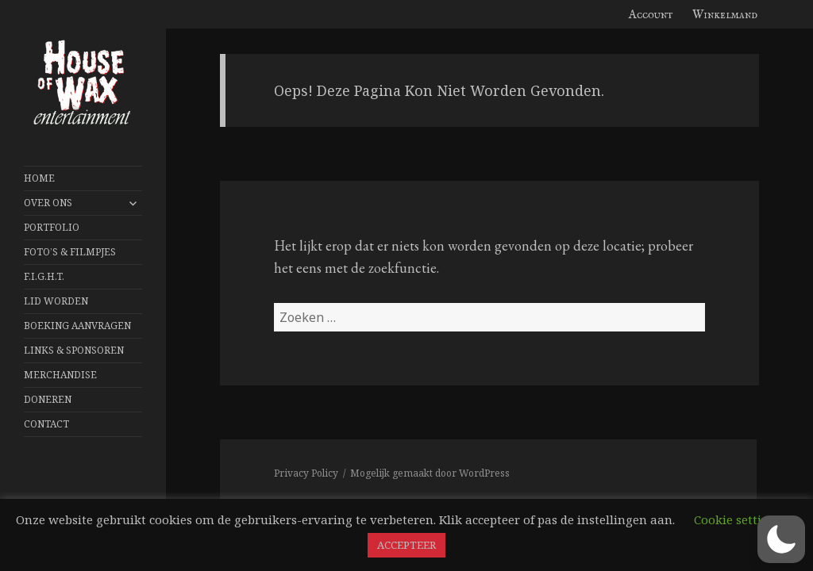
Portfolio (51, 227)
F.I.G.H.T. (44, 276)
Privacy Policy (306, 473)
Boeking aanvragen (77, 325)
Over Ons (48, 202)
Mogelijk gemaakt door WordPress (430, 473)
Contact (46, 424)
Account (651, 14)
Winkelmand (724, 14)
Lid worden (56, 301)
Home (39, 178)
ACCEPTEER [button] (406, 545)
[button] (781, 539)
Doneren (47, 399)
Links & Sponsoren (74, 350)
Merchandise (60, 374)
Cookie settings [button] (738, 519)
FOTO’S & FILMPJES (70, 252)
